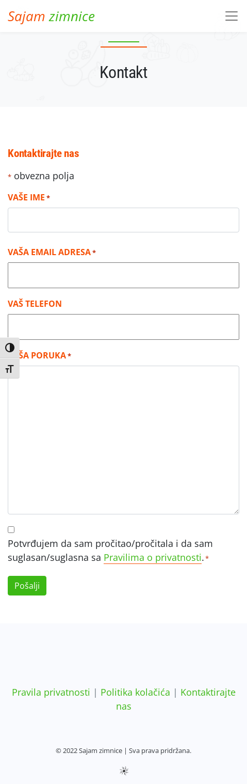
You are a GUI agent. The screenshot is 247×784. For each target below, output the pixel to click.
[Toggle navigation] (231, 16)
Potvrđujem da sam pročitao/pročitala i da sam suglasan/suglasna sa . (110, 550)
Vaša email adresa (52, 252)
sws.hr (123, 770)
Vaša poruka (39, 356)
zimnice (51, 16)
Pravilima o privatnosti (153, 557)
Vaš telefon (35, 303)
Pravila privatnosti (51, 692)
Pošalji (27, 585)
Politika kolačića (135, 692)
